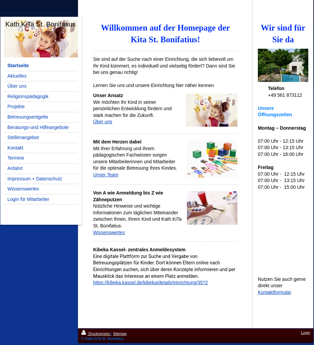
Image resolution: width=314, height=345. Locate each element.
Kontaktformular (274, 292)
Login (305, 333)
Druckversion (96, 334)
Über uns (102, 121)
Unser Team (105, 174)
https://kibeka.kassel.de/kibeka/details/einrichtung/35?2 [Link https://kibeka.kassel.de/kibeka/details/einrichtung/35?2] (150, 282)
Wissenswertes (109, 232)
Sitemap (119, 334)
